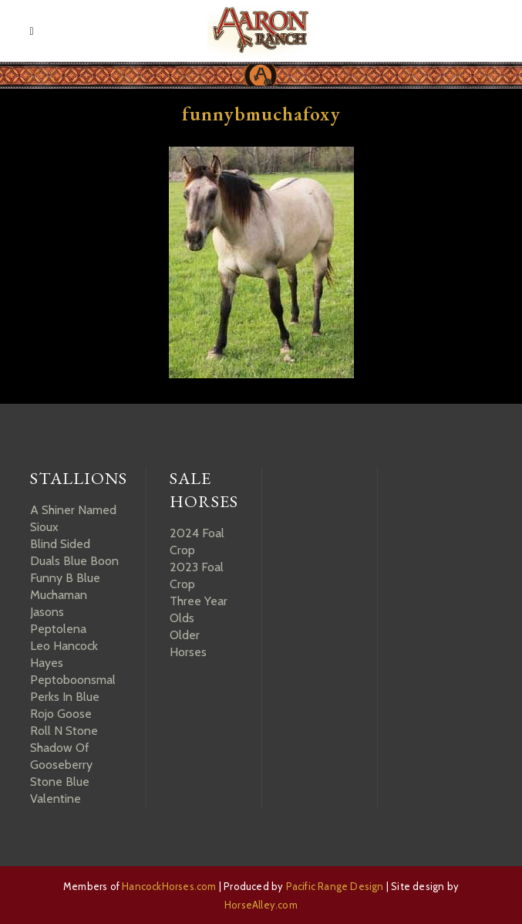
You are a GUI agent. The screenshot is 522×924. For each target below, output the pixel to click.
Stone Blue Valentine (59, 790)
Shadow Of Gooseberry (61, 756)
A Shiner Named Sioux (73, 518)
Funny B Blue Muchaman (65, 586)
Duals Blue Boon (74, 560)
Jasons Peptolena (58, 620)
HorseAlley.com (261, 905)
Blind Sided (60, 543)
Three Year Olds (198, 609)
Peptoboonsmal (73, 679)
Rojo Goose (61, 713)
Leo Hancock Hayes (64, 654)
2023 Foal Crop (197, 575)
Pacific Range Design (335, 886)
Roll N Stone (64, 730)
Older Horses (188, 643)
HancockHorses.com (169, 886)
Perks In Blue (64, 696)
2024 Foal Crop (197, 541)
